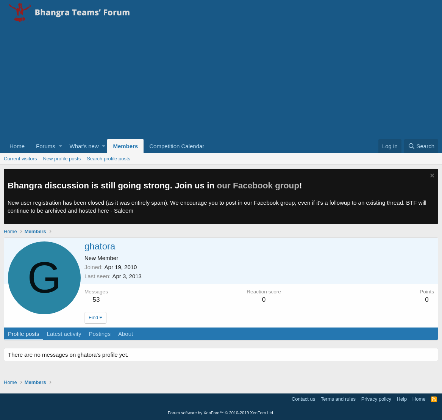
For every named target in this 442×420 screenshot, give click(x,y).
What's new (84, 146)
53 (96, 299)
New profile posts (62, 158)
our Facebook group (258, 185)
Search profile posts (108, 158)
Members (125, 146)
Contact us (303, 399)
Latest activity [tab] (64, 334)
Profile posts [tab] (23, 334)
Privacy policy (376, 399)
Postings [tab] (100, 334)
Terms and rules (338, 399)
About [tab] (125, 334)
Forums (45, 146)
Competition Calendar (176, 146)
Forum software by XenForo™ (221, 413)
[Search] (421, 146)
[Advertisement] (221, 82)
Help (402, 399)
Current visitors (20, 158)
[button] (60, 146)
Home (17, 146)
